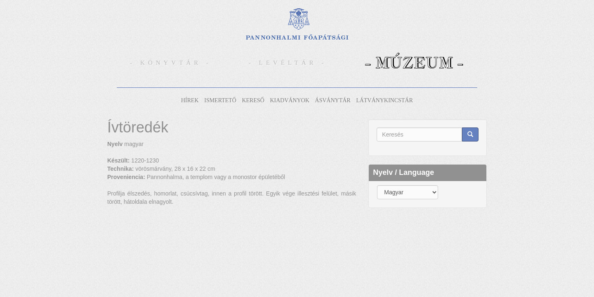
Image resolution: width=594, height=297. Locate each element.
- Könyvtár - (171, 62)
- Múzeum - (414, 62)
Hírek (190, 100)
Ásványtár (333, 100)
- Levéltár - (288, 62)
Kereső (253, 100)
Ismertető (220, 100)
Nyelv (115, 144)
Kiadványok (289, 100)
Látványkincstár (384, 100)
